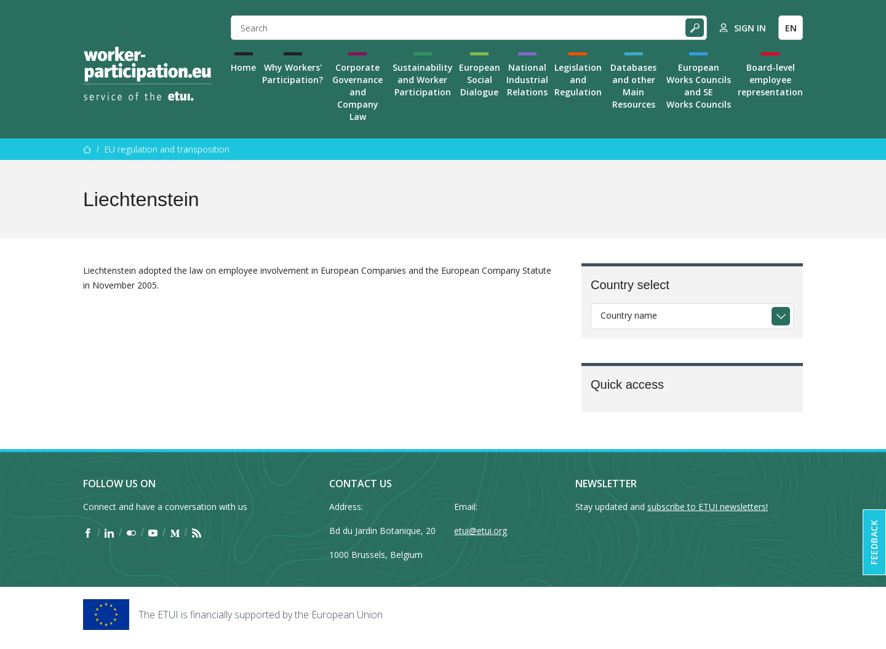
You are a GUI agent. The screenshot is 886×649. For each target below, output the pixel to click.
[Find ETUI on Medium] (175, 533)
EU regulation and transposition (166, 149)
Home (243, 67)
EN (791, 28)
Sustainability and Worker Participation (423, 80)
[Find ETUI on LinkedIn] (109, 533)
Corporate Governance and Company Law (357, 92)
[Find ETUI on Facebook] (87, 533)
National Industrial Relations (527, 80)
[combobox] (692, 316)
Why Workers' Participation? (292, 74)
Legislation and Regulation (578, 80)
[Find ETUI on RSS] (196, 533)
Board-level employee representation (770, 80)
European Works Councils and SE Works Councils (698, 86)
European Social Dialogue (479, 80)
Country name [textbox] (629, 315)
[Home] (147, 74)
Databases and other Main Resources (633, 86)
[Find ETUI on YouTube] (153, 533)
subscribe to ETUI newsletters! (707, 506)
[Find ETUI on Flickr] (131, 533)
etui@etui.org (480, 530)
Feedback (874, 542)
